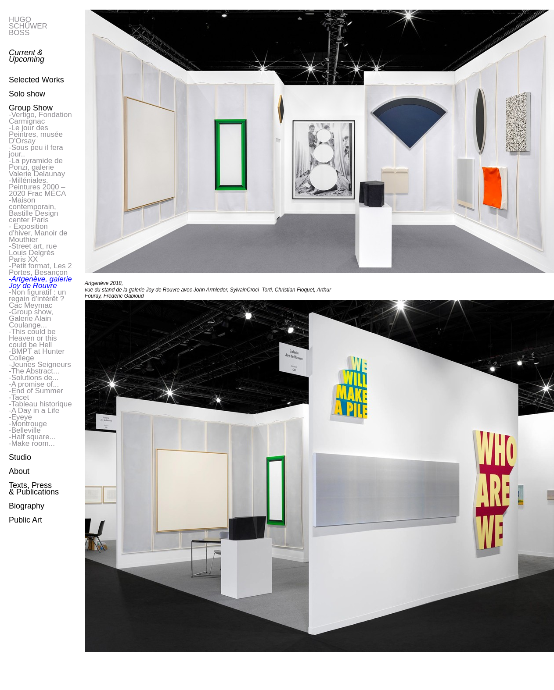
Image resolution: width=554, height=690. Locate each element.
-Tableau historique (40, 404)
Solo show (27, 93)
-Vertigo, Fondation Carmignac (40, 117)
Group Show (31, 107)
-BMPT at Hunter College (37, 354)
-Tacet (19, 397)
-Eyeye (20, 417)
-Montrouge (28, 424)
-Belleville (25, 430)
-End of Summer (36, 391)
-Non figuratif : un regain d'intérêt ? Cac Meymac (37, 298)
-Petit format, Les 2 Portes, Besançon (40, 269)
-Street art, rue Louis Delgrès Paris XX (33, 252)
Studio (20, 457)
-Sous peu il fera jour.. (36, 150)
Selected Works (36, 79)
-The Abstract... (34, 371)
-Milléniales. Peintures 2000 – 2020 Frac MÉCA (37, 187)
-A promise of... (34, 384)
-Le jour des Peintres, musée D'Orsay (36, 134)
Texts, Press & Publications (34, 488)
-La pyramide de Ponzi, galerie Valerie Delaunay (37, 167)
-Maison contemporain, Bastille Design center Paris (33, 210)
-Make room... (32, 443)
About (19, 471)
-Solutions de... (33, 377)
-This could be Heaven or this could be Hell (33, 338)
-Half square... (32, 437)
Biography (26, 505)
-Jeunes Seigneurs (40, 364)
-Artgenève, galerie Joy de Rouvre (40, 282)
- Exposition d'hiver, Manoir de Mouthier (38, 233)
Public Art (25, 520)
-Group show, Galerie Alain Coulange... (31, 318)
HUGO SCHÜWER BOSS (28, 26)
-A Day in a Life (34, 410)
